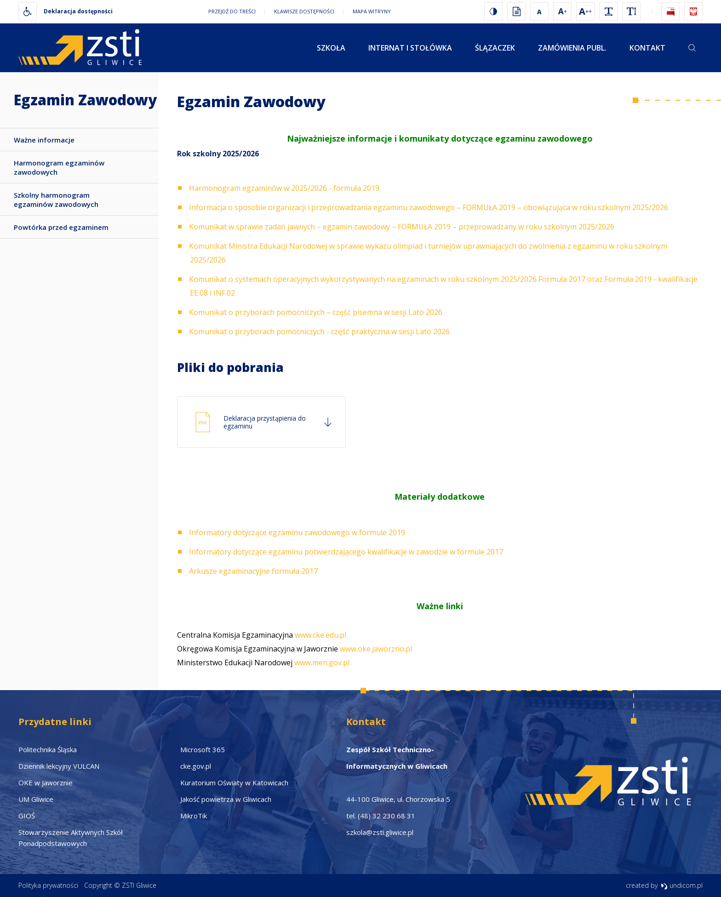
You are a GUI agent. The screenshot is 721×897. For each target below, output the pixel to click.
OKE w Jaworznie (45, 782)
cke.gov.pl (195, 766)
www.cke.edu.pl (320, 635)
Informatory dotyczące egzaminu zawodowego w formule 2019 (297, 532)
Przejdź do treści (232, 11)
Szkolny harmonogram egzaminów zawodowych (56, 199)
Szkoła (331, 48)
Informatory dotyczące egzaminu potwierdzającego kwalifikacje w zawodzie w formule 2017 (346, 552)
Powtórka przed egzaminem (61, 227)
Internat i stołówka (410, 48)
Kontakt (647, 48)
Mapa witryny (372, 11)
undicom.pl (682, 885)
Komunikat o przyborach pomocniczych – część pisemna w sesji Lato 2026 (315, 312)
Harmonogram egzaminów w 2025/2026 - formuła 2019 (284, 188)
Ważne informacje (44, 139)
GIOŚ (26, 815)
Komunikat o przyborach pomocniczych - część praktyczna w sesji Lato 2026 (319, 331)
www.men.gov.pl (321, 662)
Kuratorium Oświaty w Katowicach (234, 782)
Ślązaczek (495, 48)
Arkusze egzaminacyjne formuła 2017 (253, 571)
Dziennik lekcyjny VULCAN (58, 766)
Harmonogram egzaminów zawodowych (59, 167)
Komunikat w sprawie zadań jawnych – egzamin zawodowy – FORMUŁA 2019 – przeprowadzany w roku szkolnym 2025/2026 (401, 227)
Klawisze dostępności (304, 11)
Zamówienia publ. (572, 48)
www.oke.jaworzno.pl (375, 649)
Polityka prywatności (48, 885)
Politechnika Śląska (47, 749)
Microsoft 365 (202, 749)
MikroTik (193, 815)
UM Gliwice (35, 799)
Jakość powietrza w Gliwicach (225, 799)
